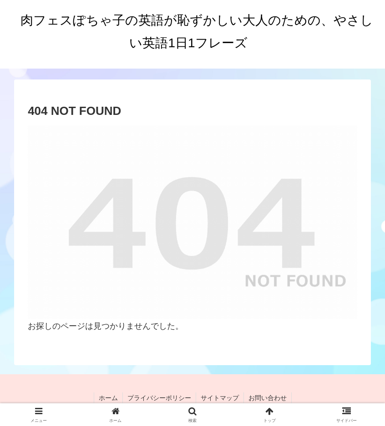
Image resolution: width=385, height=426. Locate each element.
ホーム (108, 397)
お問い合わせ (267, 397)
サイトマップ (220, 397)
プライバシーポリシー (159, 397)
